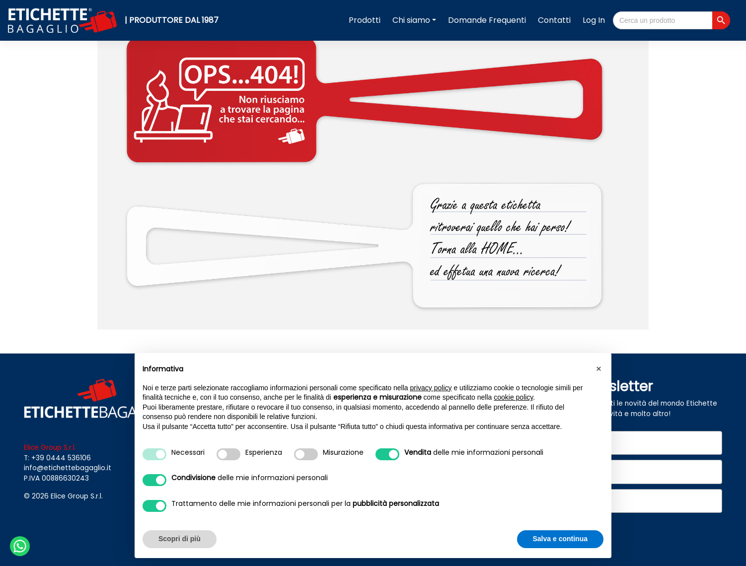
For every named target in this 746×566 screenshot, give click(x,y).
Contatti (554, 20)
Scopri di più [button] (179, 539)
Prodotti (364, 20)
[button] (598, 369)
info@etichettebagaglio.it (67, 468)
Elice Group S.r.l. (77, 496)
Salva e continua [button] (560, 539)
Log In (594, 20)
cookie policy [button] (513, 397)
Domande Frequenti (487, 20)
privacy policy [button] (431, 388)
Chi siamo (411, 20)
